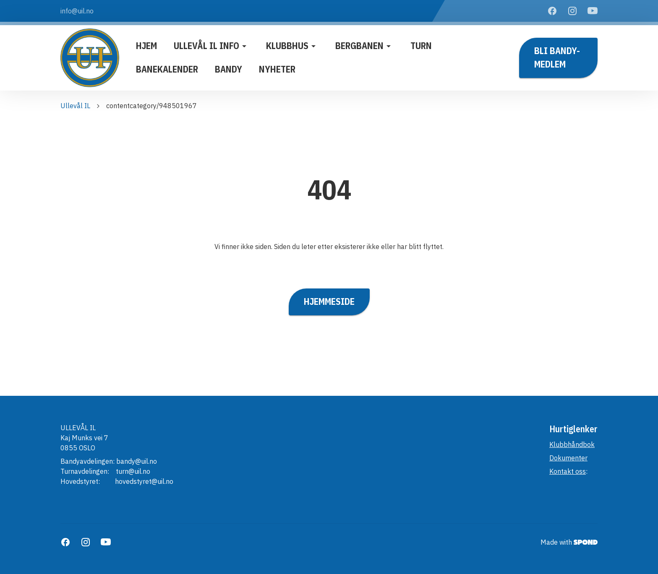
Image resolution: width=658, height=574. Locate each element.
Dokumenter (568, 458)
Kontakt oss (567, 471)
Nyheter (277, 69)
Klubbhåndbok (572, 444)
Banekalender (167, 69)
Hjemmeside (329, 301)
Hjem (146, 46)
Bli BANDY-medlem (558, 58)
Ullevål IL (75, 105)
